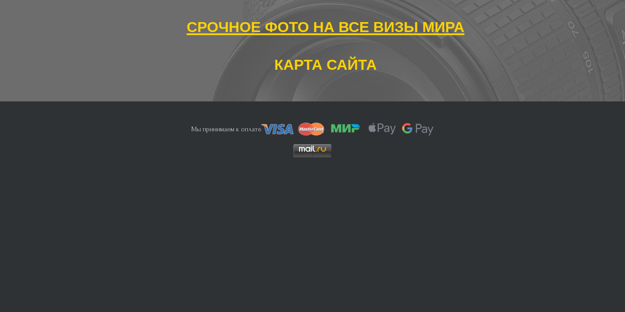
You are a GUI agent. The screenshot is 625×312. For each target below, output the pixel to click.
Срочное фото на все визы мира (325, 24)
